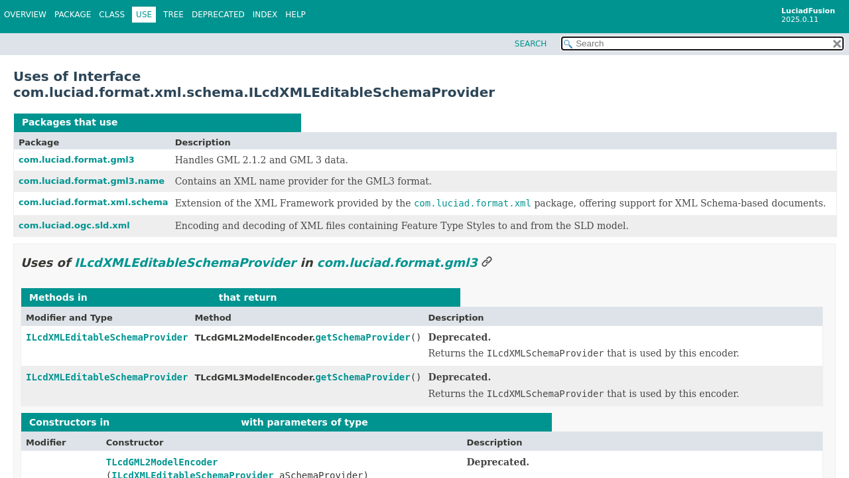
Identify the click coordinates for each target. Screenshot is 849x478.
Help (295, 14)
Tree (173, 14)
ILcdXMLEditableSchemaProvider (207, 122)
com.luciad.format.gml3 (77, 160)
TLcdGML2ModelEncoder (162, 462)
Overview (25, 14)
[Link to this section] (487, 263)
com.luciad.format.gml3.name (91, 181)
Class (112, 14)
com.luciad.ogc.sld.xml (74, 225)
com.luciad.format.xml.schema (93, 202)
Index (265, 14)
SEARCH (531, 43)
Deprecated (218, 14)
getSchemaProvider (362, 337)
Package (72, 14)
